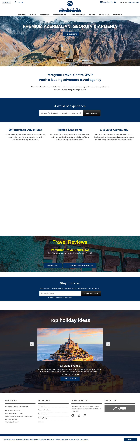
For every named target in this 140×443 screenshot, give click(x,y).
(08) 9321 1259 (133, 2)
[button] (115, 2)
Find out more (70, 378)
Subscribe (104, 2)
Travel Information (43, 414)
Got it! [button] (130, 439)
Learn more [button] (84, 439)
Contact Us (41, 406)
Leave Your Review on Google (79, 265)
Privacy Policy (68, 297)
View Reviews (52, 265)
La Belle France (70, 365)
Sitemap (40, 422)
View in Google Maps (11, 422)
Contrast (6, 2)
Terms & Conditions (44, 410)
